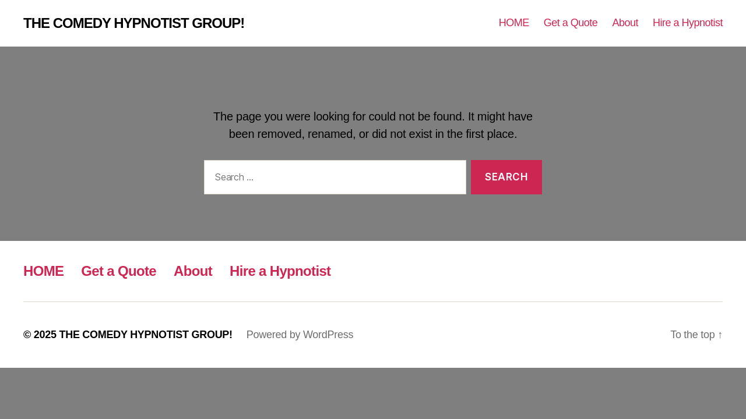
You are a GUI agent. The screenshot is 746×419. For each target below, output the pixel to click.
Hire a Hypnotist (688, 23)
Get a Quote (571, 23)
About (625, 23)
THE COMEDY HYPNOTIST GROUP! (133, 23)
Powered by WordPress (300, 334)
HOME (514, 23)
